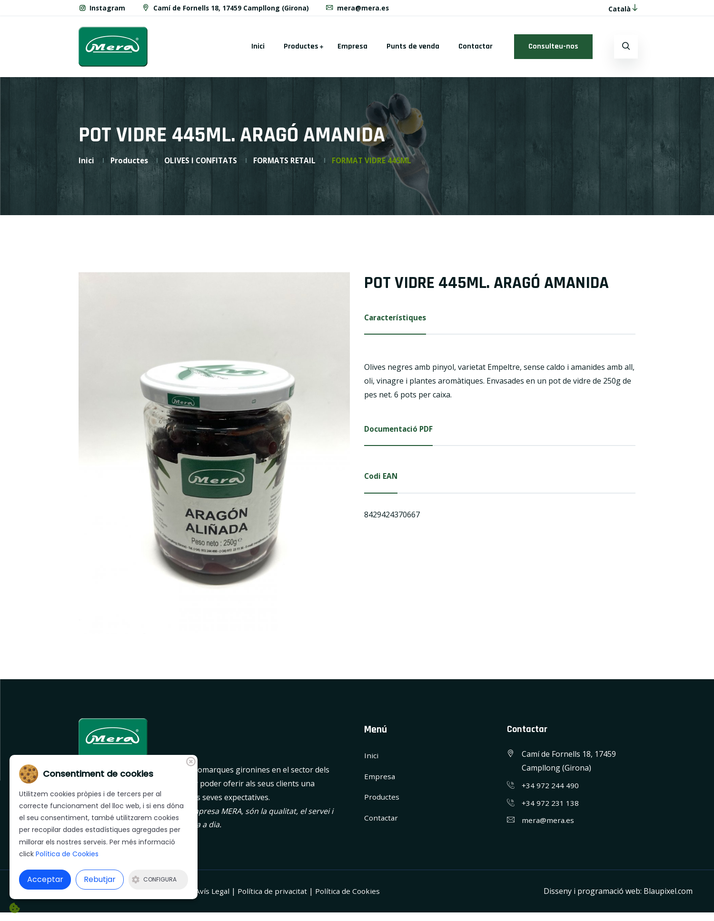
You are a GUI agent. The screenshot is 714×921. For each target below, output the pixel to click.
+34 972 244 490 (550, 788)
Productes (301, 50)
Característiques (396, 321)
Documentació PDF (399, 433)
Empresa (352, 50)
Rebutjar (100, 879)
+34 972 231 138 (550, 806)
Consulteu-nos (553, 50)
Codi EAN (381, 481)
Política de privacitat (274, 894)
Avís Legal (213, 894)
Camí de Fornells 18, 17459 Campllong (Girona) (226, 9)
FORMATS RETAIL (289, 163)
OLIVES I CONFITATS (203, 163)
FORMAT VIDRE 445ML (378, 163)
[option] (214, 456)
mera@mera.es (359, 9)
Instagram (102, 9)
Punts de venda (413, 50)
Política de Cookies (351, 894)
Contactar (475, 50)
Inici (258, 50)
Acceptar (45, 879)
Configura (154, 879)
